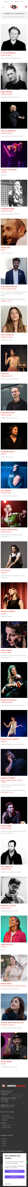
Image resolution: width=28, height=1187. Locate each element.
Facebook (4, 1139)
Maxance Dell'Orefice (10, 739)
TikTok (3, 1143)
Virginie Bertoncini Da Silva (12, 1022)
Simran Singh (6, 983)
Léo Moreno (6, 490)
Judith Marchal (7, 335)
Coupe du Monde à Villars (8, 1117)
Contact (16, 1)
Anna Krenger (6, 92)
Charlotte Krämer (9, 169)
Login (22, 1)
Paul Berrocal (7, 867)
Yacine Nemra (6, 1061)
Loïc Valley (5, 570)
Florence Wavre (7, 209)
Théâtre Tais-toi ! (6, 1115)
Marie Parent (6, 650)
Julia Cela (5, 374)
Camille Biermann (8, 131)
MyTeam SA (5, 1120)
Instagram (4, 1141)
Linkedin (4, 1145)
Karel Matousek (7, 412)
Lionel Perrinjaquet (9, 529)
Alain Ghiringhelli (8, 53)
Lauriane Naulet (8, 451)
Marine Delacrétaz (9, 700)
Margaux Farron (8, 611)
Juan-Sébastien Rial (9, 286)
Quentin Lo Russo (8, 906)
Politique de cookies (6, 1125)
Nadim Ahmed (6, 826)
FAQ (11, 1)
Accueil (7, 1)
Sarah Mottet (7, 944)
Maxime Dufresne (8, 778)
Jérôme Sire (5, 247)
